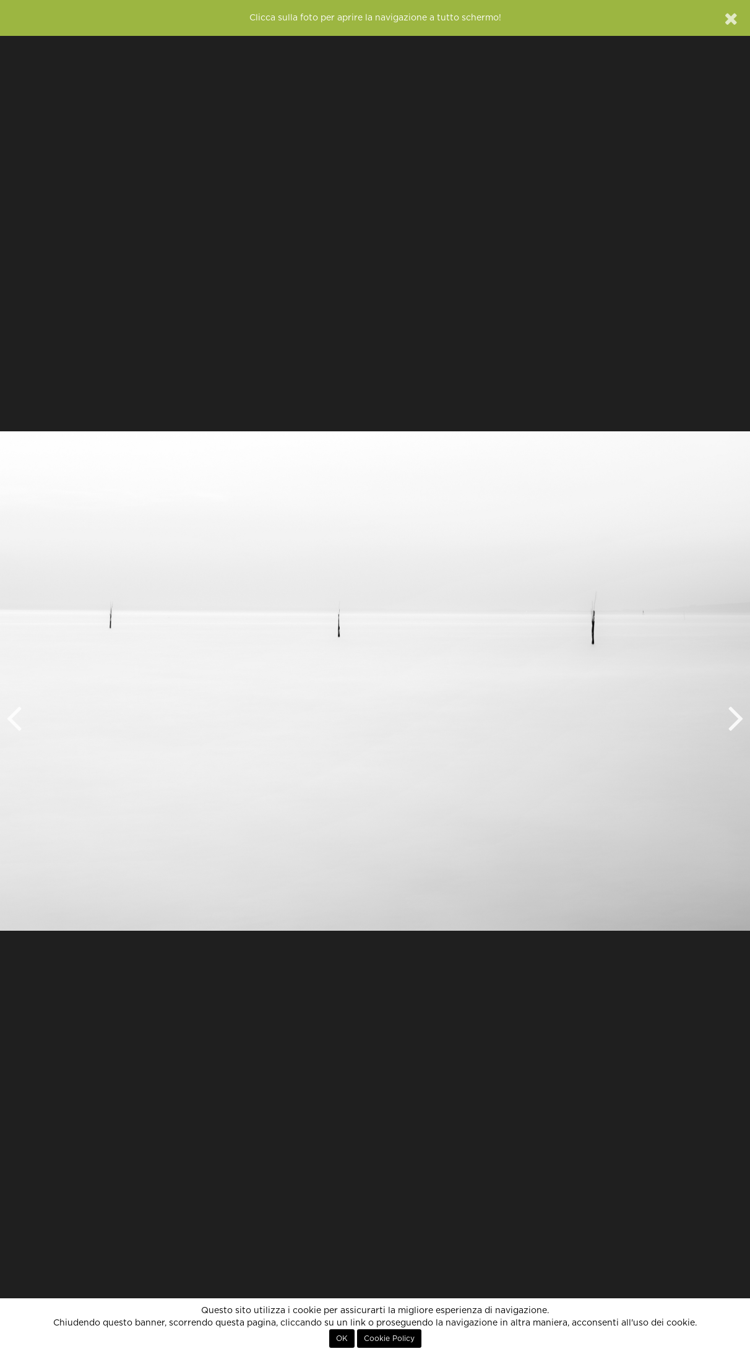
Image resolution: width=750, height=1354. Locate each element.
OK (342, 1338)
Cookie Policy (389, 1338)
